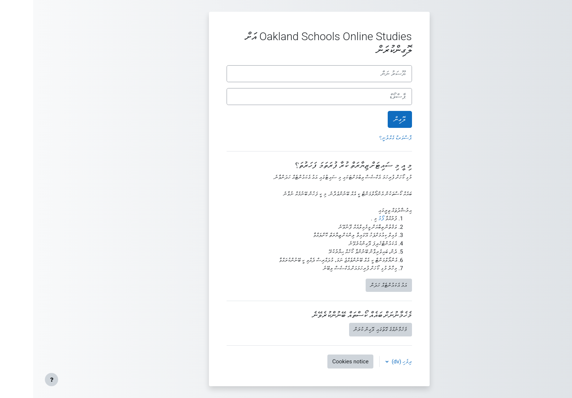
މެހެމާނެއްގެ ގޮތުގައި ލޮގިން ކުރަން (347, 329)
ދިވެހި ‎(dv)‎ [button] (368, 361)
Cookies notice (317, 361)
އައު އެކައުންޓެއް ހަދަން (355, 285)
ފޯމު (348, 218)
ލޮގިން (367, 119)
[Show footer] (18, 379)
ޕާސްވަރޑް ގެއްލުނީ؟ (362, 138)
